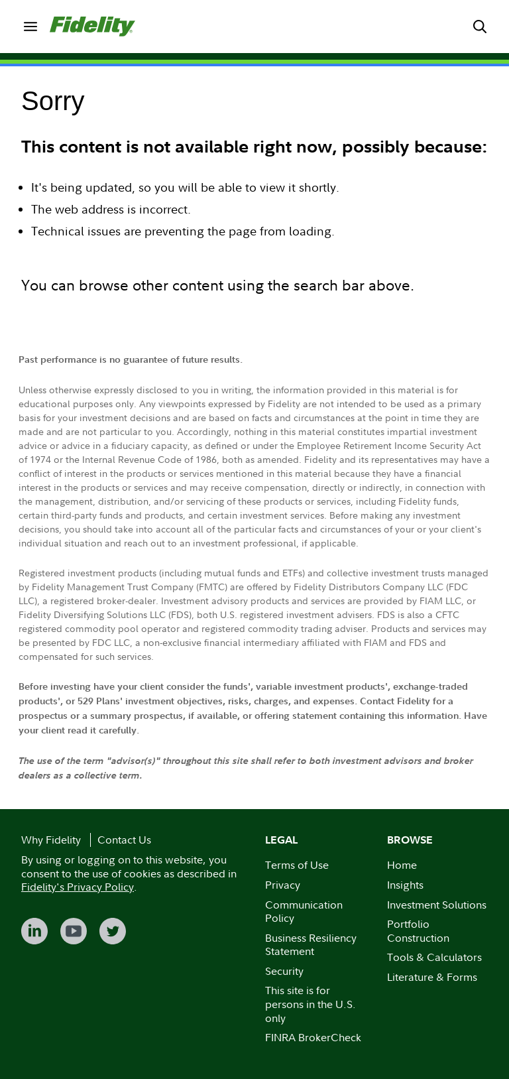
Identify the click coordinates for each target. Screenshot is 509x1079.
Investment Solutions (436, 904)
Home (402, 864)
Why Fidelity (51, 839)
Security (284, 971)
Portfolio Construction (418, 931)
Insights (405, 884)
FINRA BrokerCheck (313, 1037)
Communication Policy (304, 911)
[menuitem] (30, 26)
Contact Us (124, 839)
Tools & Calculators (434, 957)
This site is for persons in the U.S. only (310, 1004)
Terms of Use (297, 864)
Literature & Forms (432, 977)
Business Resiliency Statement (311, 944)
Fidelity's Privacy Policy (77, 886)
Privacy (282, 884)
